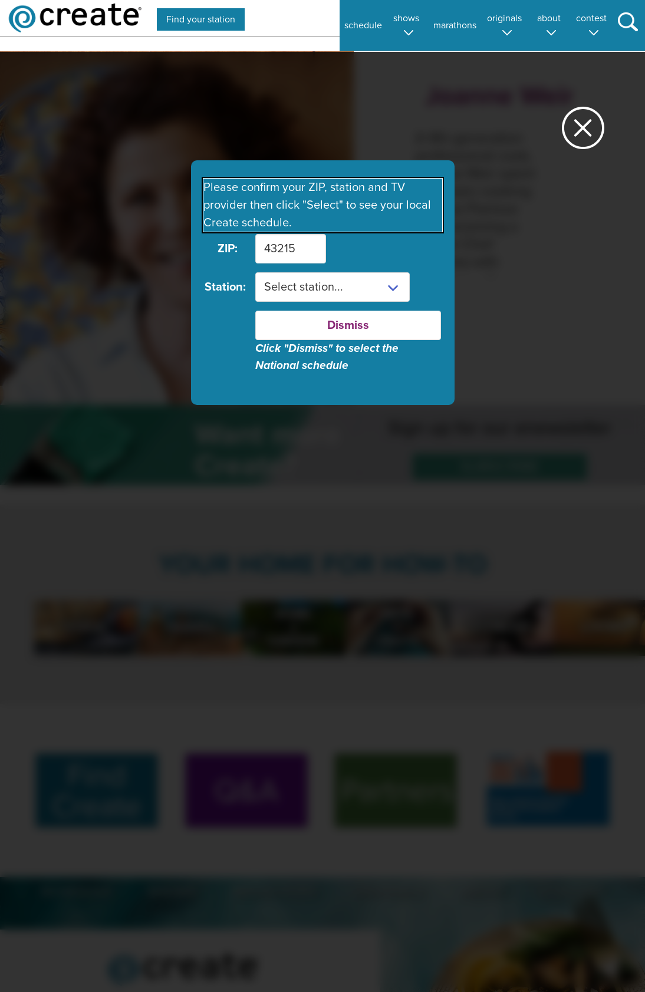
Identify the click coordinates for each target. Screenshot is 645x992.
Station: (221, 287)
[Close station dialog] (583, 133)
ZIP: (228, 249)
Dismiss (348, 325)
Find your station (200, 19)
